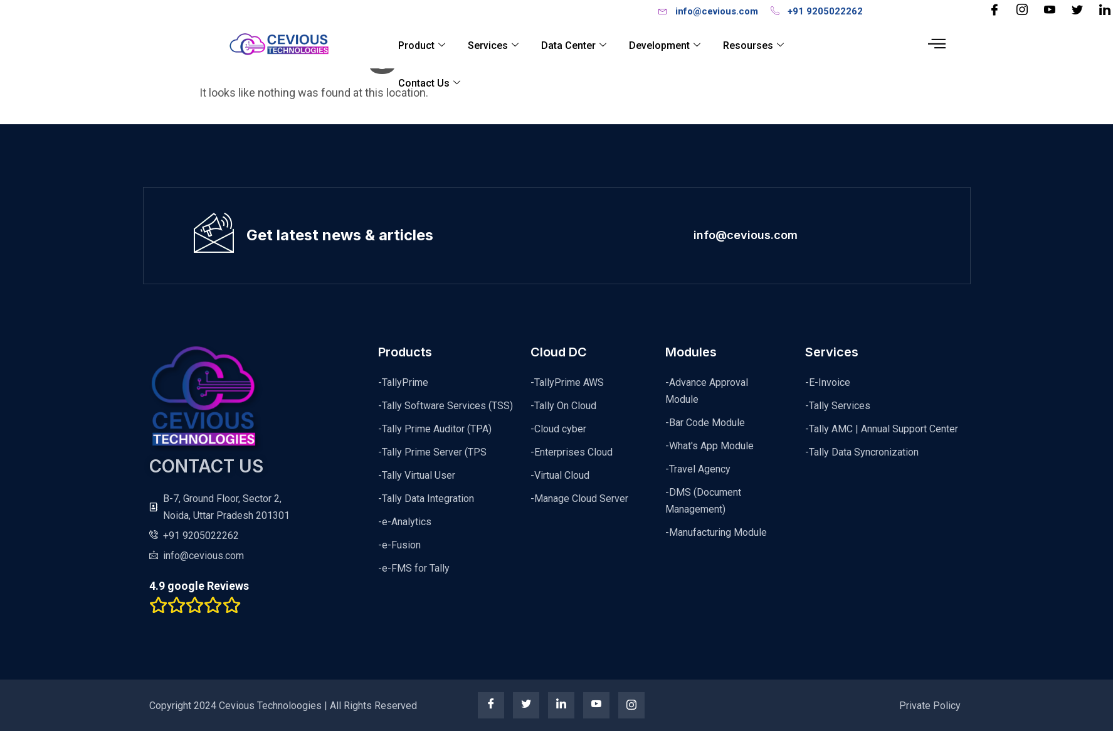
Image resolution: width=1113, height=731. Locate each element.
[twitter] (526, 705)
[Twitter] (1077, 10)
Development (665, 45)
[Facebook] (994, 10)
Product (422, 45)
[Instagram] (1022, 10)
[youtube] (596, 705)
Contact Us (430, 83)
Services (493, 45)
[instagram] (631, 705)
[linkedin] (561, 705)
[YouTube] (1049, 10)
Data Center (574, 45)
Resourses (754, 45)
